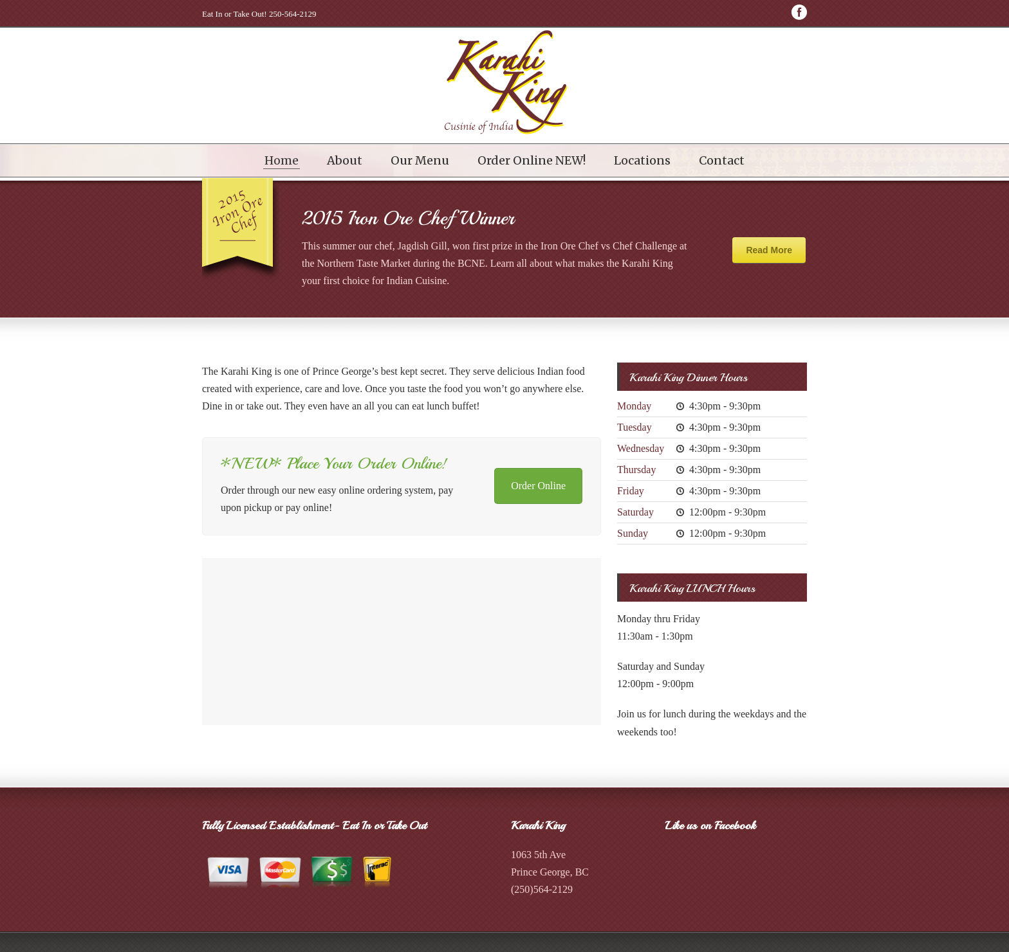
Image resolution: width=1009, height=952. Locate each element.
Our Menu (420, 160)
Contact (722, 160)
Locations (642, 160)
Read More (769, 250)
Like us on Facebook (710, 825)
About (344, 160)
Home (281, 160)
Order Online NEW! (531, 160)
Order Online (538, 485)
